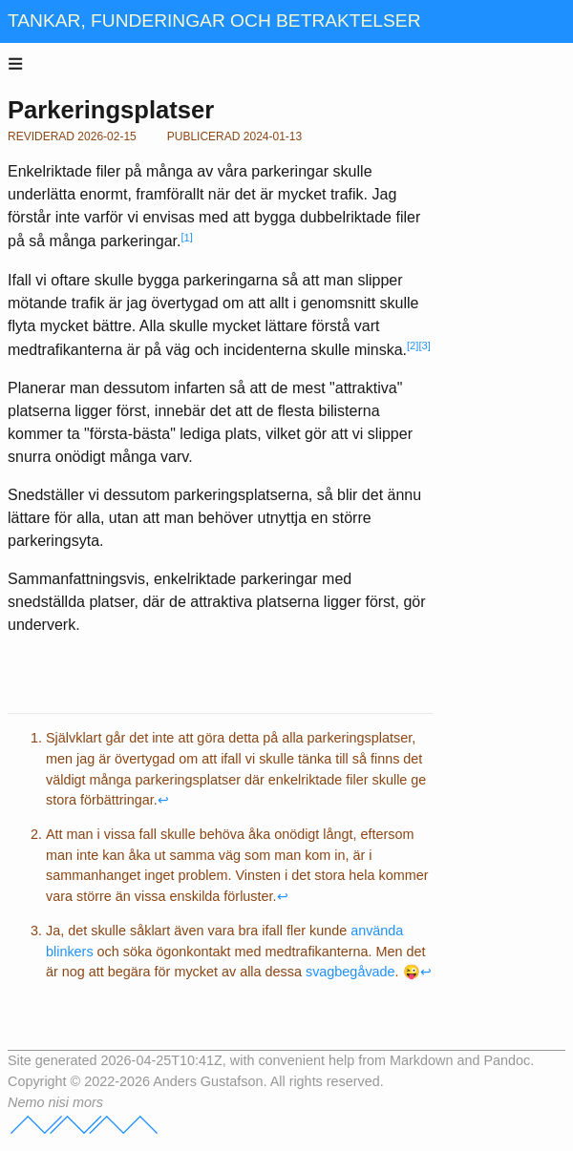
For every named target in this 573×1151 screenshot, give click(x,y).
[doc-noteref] (186, 242)
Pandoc (506, 1060)
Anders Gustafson (208, 1081)
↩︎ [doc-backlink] (163, 799)
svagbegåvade (350, 971)
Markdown (421, 1060)
